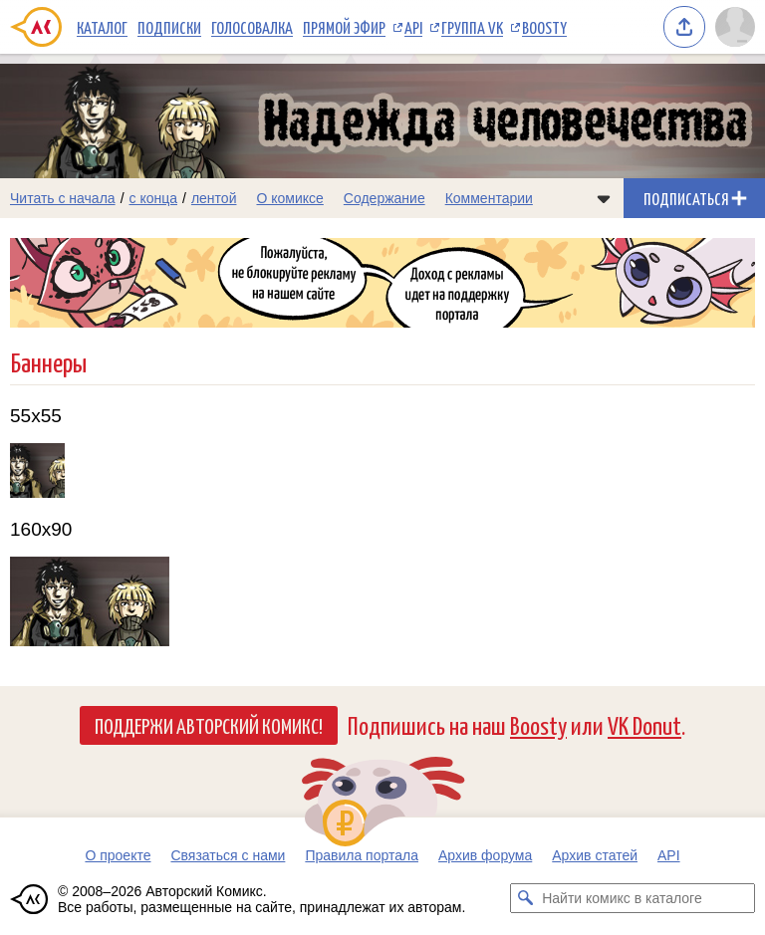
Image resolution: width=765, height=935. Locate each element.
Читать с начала (63, 198)
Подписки (169, 27)
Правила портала (361, 855)
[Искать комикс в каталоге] (525, 898)
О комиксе (289, 198)
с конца (153, 198)
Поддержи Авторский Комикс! (209, 725)
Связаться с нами (227, 855)
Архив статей (595, 855)
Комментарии (489, 198)
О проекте (117, 855)
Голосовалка (252, 27)
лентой (214, 198)
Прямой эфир (344, 27)
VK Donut (644, 724)
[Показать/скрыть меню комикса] (604, 198)
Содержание (384, 198)
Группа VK (472, 27)
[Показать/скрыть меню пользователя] (735, 27)
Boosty (544, 27)
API (413, 27)
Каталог (102, 27)
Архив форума (485, 855)
